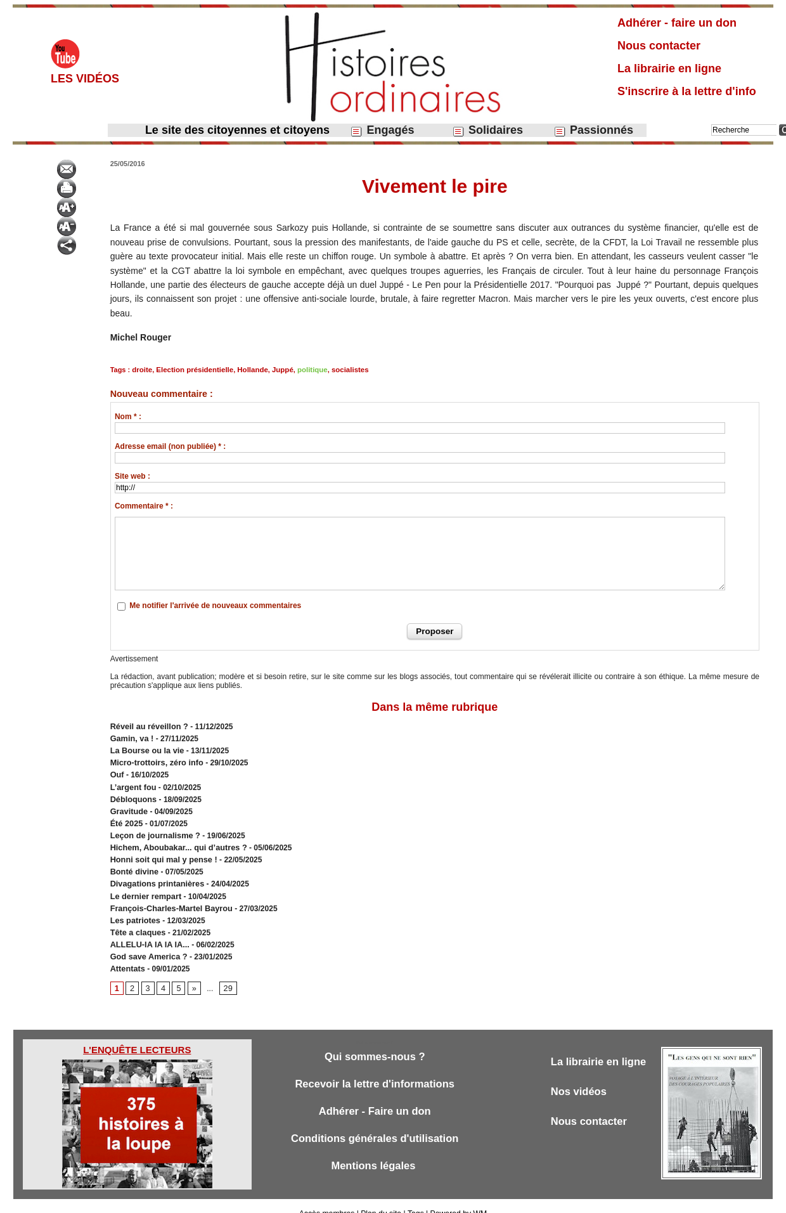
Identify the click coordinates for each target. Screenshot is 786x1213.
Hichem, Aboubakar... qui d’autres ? (175, 839)
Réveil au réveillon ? (147, 725)
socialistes (341, 369)
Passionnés (593, 130)
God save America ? (146, 942)
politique (305, 369)
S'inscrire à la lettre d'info (686, 91)
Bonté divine (133, 862)
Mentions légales (375, 1153)
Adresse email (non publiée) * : (170, 446)
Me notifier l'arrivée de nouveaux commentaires (215, 605)
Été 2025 (125, 816)
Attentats (126, 953)
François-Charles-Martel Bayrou (168, 896)
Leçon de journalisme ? (152, 828)
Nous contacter (658, 45)
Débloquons (132, 793)
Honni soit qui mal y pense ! (160, 851)
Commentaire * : (144, 506)
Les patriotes (134, 908)
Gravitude (128, 805)
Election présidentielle (192, 369)
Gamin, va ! (130, 736)
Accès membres (327, 1198)
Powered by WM (458, 1198)
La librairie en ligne (669, 68)
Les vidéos (85, 78)
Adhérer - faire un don (677, 22)
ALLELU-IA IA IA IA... (147, 930)
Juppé (276, 369)
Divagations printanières (154, 873)
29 (226, 973)
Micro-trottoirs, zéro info (154, 759)
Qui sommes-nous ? (374, 1041)
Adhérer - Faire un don (374, 1097)
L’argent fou (132, 782)
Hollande (247, 369)
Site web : (132, 476)
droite (141, 369)
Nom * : (128, 416)
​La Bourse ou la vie (145, 748)
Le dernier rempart (143, 885)
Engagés (382, 130)
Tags (415, 1198)
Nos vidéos (580, 1077)
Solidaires (487, 130)
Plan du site (381, 1198)
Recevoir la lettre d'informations (375, 1069)
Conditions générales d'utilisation (374, 1125)
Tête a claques (136, 919)
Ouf (117, 771)
